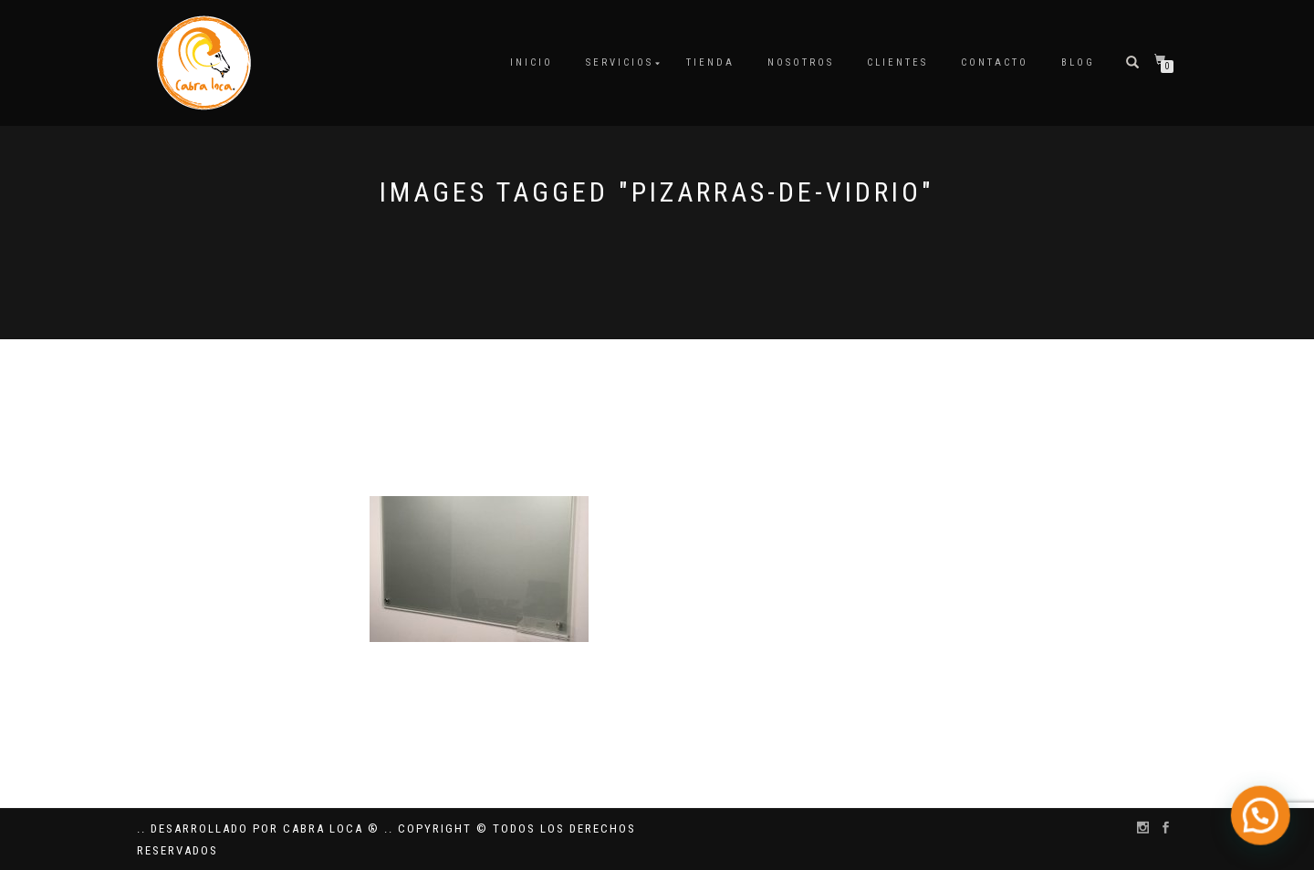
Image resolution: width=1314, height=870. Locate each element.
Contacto (994, 62)
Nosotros (800, 62)
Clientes (897, 62)
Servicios (619, 62)
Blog (1078, 62)
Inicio (531, 62)
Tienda (710, 62)
